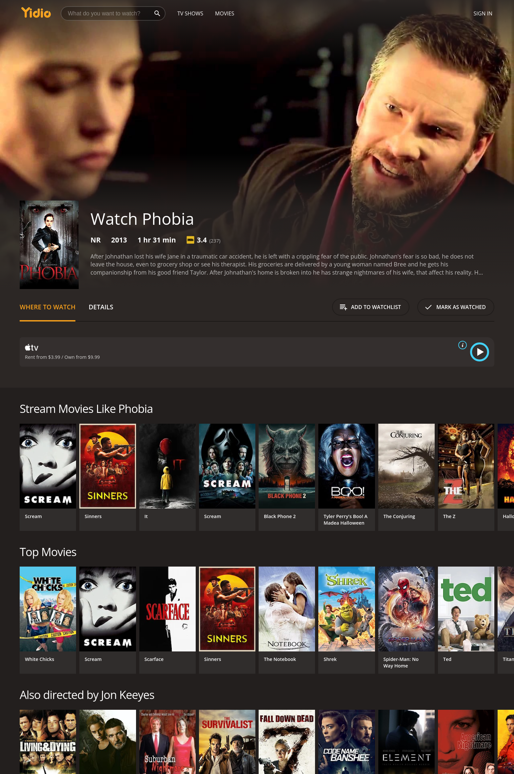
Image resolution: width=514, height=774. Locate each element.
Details (101, 306)
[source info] (461, 345)
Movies (224, 13)
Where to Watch (47, 306)
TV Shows (190, 13)
